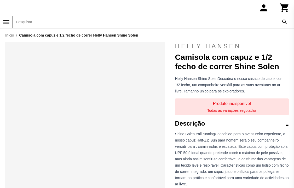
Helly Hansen (232, 46)
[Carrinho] (284, 8)
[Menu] (6, 22)
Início (9, 35)
